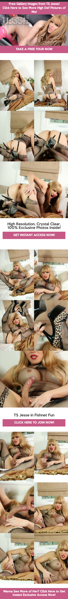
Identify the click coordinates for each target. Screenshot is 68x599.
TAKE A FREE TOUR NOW (34, 49)
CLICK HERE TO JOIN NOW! (34, 422)
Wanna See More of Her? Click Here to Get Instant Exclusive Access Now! (34, 593)
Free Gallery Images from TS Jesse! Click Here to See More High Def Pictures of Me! (34, 8)
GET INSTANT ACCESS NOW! (34, 235)
